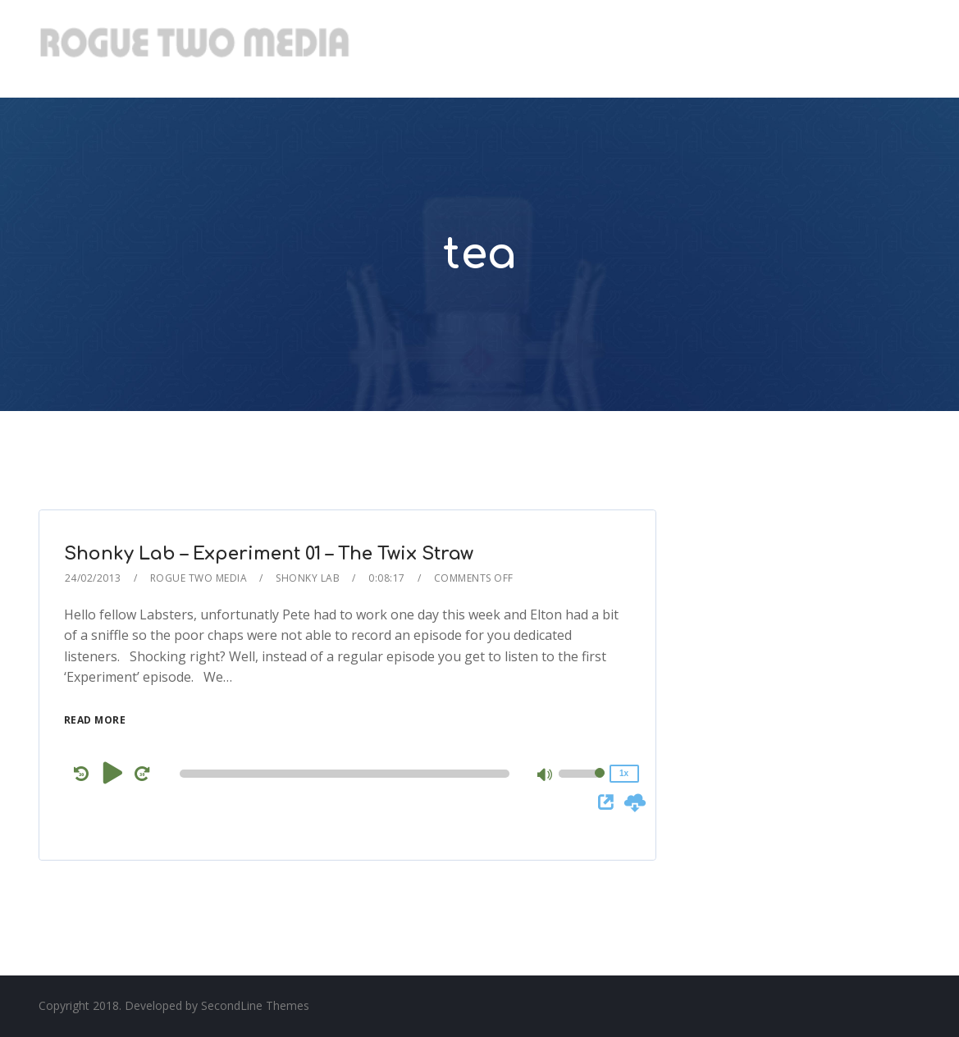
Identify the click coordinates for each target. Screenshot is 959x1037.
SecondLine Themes (255, 1005)
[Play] (113, 772)
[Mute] (545, 776)
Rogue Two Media (199, 578)
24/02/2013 (93, 578)
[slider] (344, 774)
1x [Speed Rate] (623, 773)
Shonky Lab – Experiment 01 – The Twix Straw (268, 554)
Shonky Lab (308, 578)
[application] (347, 773)
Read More (95, 720)
